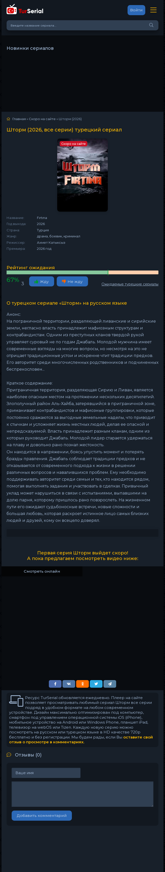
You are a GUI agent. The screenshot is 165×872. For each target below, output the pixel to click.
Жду (41, 281)
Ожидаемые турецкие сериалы (129, 284)
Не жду (72, 281)
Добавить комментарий (42, 815)
